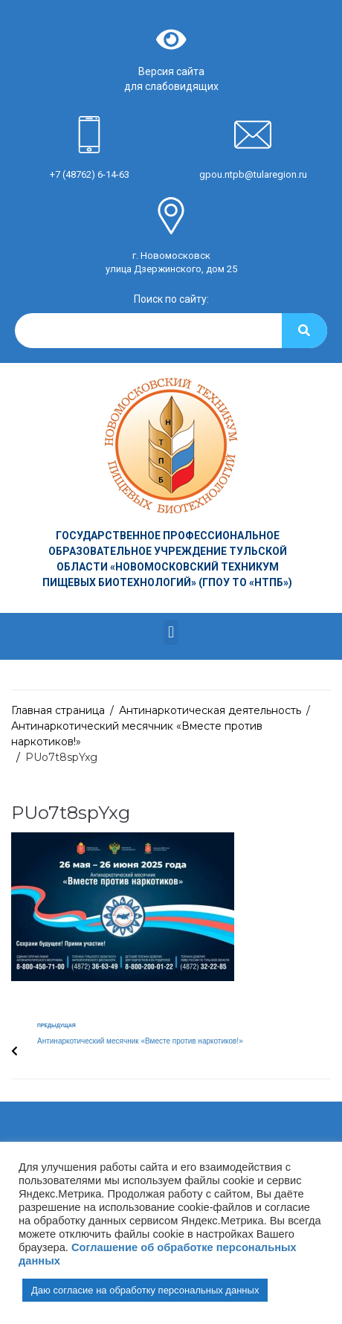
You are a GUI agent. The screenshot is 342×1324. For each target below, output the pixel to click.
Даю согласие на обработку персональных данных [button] (145, 1290)
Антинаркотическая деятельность (210, 710)
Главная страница (58, 710)
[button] (171, 632)
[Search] (304, 330)
